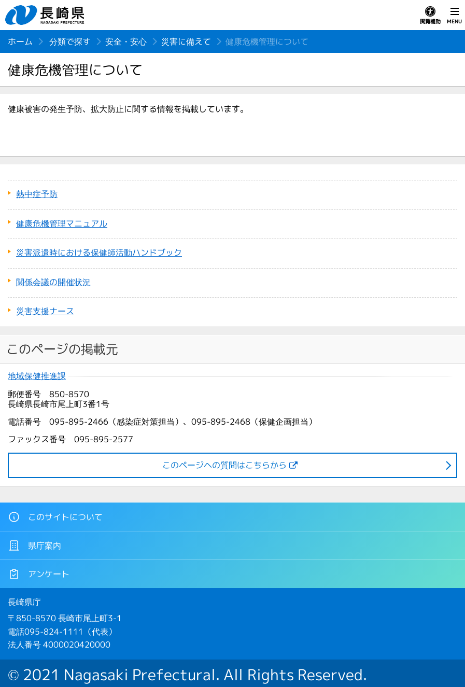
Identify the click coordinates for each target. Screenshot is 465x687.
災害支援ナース (45, 311)
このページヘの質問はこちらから (224, 465)
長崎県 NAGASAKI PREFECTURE (46, 15)
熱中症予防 (37, 194)
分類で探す (70, 41)
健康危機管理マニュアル (61, 223)
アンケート (38, 574)
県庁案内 (34, 545)
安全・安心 (126, 41)
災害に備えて (186, 41)
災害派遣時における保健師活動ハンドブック (99, 252)
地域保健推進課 (37, 376)
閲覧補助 (430, 15)
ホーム (20, 41)
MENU (454, 15)
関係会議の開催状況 (53, 282)
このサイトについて (55, 517)
